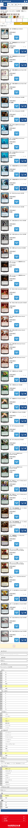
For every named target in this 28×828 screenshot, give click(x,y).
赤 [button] (19, 20)
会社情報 (5, 818)
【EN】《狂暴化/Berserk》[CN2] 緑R (15, 384)
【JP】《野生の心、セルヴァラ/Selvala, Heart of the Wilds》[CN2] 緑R (18, 481)
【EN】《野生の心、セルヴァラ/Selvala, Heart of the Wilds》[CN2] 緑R (18, 495)
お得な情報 (5, 820)
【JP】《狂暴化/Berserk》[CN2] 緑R (15, 371)
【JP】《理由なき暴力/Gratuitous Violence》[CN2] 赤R (17, 317)
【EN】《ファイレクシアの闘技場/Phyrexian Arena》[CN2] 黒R (17, 276)
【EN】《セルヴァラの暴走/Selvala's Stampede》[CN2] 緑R (15, 468)
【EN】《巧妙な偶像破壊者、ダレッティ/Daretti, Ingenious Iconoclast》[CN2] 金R (18, 522)
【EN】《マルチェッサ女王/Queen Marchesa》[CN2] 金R (17, 577)
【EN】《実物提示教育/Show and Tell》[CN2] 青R (17, 180)
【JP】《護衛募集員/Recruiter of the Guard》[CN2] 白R (17, 43)
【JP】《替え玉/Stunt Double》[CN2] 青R (16, 193)
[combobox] (14, 661)
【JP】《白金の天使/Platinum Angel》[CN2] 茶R (17, 617)
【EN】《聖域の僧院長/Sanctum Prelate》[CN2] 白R (17, 84)
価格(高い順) (9, 14)
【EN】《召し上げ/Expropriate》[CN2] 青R (16, 111)
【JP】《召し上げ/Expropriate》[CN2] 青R (16, 97)
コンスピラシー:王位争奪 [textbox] (6, 667)
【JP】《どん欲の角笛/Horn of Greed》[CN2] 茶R (17, 591)
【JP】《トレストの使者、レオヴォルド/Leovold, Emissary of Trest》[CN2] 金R (16, 550)
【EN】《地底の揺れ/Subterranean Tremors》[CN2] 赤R (17, 358)
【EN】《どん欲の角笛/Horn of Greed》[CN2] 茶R (17, 604)
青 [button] (8, 20)
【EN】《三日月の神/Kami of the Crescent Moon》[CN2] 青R (16, 153)
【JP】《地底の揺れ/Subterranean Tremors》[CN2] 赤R (17, 344)
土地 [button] (10, 23)
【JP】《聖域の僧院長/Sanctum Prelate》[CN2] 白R (17, 71)
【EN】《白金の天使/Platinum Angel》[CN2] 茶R (17, 631)
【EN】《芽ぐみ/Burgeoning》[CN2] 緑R (16, 439)
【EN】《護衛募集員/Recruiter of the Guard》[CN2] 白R (17, 57)
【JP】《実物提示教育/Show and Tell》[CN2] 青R (18, 165)
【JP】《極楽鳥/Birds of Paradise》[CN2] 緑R (17, 398)
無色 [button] (3, 23)
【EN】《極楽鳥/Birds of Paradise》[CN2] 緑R (17, 412)
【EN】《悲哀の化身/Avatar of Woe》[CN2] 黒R (17, 234)
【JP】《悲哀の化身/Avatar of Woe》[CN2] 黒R (17, 220)
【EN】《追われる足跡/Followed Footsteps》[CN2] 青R (17, 125)
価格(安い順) (16, 14)
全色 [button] (21, 23)
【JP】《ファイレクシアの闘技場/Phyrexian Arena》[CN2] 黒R (17, 262)
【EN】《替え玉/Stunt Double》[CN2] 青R (16, 206)
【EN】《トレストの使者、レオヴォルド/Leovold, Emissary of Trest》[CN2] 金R (16, 563)
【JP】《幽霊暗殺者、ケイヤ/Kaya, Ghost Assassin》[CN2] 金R (16, 536)
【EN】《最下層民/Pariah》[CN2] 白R (16, 28)
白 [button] (3, 20)
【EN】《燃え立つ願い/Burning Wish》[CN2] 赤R (18, 302)
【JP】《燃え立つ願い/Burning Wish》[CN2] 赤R (18, 289)
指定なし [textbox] (3, 660)
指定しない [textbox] (3, 790)
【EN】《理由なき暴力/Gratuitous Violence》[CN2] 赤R (17, 331)
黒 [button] (14, 20)
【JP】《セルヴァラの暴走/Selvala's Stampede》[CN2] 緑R (15, 454)
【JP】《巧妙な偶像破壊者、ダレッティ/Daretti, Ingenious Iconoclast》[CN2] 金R (18, 509)
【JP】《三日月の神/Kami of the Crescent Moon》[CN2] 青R (16, 139)
